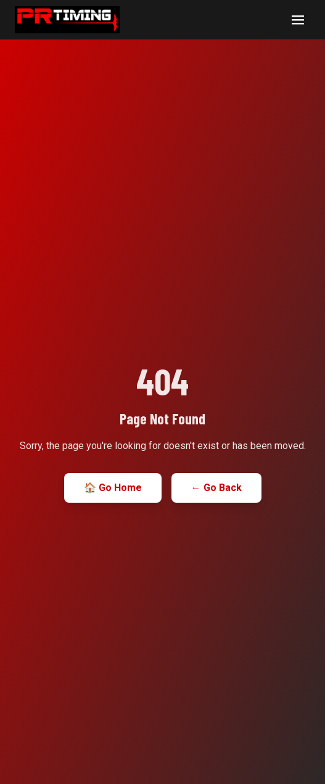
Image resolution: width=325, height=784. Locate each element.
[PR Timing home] (67, 19)
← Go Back (216, 487)
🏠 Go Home (113, 487)
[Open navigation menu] (298, 19)
